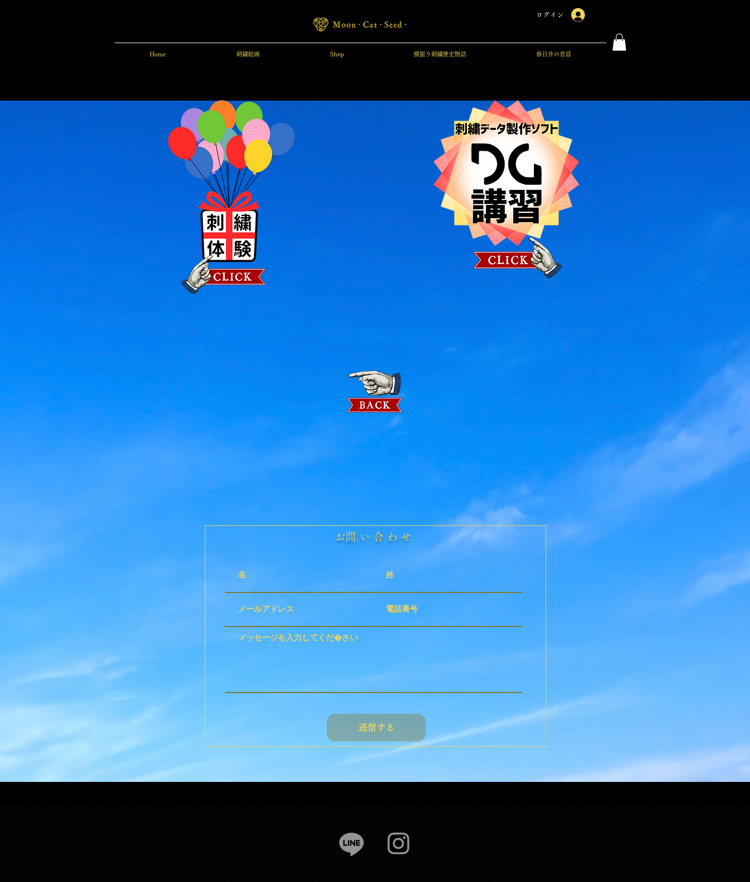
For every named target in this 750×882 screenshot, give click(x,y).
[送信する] (376, 727)
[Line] (351, 843)
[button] (619, 42)
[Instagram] (398, 843)
